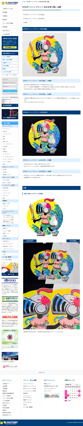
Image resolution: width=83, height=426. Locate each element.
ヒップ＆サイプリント (8, 156)
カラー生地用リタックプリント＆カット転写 (8, 216)
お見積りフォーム (7, 62)
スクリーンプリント (28, 383)
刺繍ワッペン (6, 233)
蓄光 (4, 164)
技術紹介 (4, 19)
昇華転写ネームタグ (8, 246)
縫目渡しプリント (7, 174)
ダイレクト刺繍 (6, 230)
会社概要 (4, 12)
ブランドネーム (27, 402)
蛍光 (4, 139)
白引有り (5, 172)
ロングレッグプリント (8, 159)
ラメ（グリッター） (8, 144)
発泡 (4, 136)
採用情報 (4, 27)
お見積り (4, 405)
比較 (25, 22)
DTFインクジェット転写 (29, 388)
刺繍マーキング (27, 400)
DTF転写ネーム (6, 241)
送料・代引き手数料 (7, 59)
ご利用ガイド (7, 8)
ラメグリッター (6, 193)
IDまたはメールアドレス (9, 82)
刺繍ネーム (5, 228)
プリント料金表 (6, 56)
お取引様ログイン (7, 415)
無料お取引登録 (6, 412)
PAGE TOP (41, 372)
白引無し (5, 169)
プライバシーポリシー (50, 388)
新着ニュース (47, 383)
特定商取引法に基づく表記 (51, 386)
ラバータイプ (6, 128)
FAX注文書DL (6, 65)
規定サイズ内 (6, 203)
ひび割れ (5, 146)
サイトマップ (47, 391)
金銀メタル (5, 141)
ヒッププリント (6, 154)
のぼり (4, 254)
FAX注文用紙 (5, 407)
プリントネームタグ (8, 243)
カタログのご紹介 (7, 71)
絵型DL (4, 68)
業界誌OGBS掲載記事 (8, 393)
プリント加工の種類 (7, 23)
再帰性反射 (5, 188)
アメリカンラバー (7, 133)
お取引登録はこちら (10, 47)
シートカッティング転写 (29, 391)
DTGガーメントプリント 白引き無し (34, 14)
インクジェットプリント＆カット (28, 396)
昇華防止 (5, 151)
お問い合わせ (5, 30)
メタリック (5, 190)
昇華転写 (25, 393)
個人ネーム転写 (6, 182)
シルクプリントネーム (8, 248)
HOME (24, 1)
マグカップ (5, 206)
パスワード (6, 86)
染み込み (5, 131)
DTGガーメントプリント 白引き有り (34, 18)
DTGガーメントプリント (29, 386)
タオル (4, 208)
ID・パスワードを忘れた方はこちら (10, 93)
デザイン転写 (6, 180)
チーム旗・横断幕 (7, 259)
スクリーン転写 (6, 161)
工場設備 (4, 16)
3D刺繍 (4, 236)
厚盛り (4, 149)
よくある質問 (5, 34)
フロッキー (5, 195)
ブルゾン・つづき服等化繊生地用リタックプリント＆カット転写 (8, 221)
